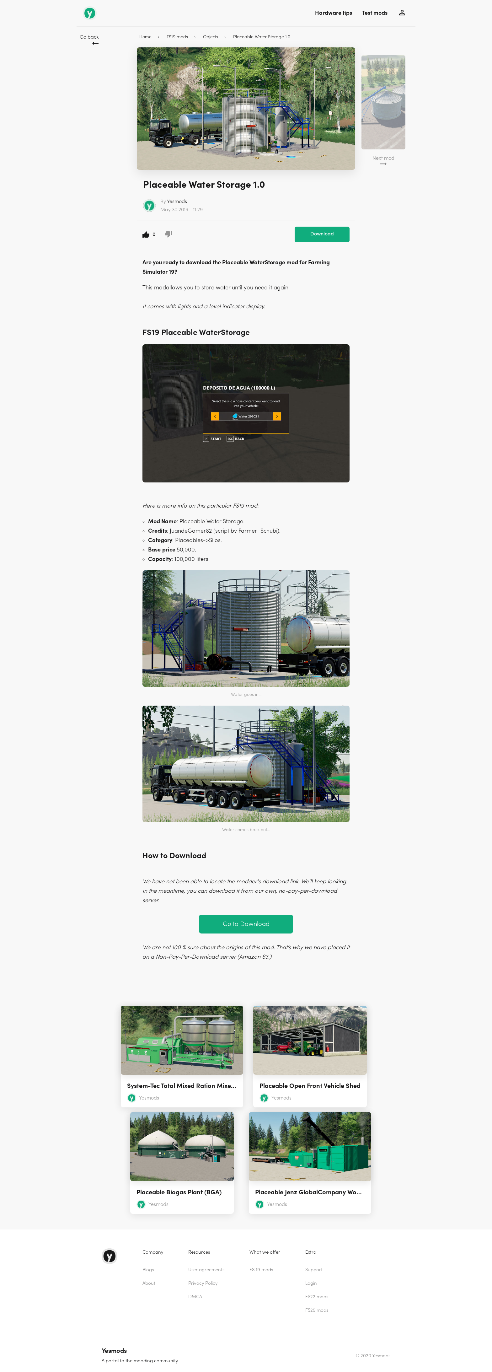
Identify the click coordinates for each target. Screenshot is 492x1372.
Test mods (375, 13)
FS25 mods (316, 1310)
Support (314, 1269)
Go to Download (246, 924)
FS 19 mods (261, 1269)
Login (311, 1283)
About (148, 1283)
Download (322, 234)
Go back (89, 37)
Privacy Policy (202, 1283)
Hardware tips (333, 13)
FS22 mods (316, 1296)
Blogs (148, 1269)
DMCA (195, 1296)
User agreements (206, 1269)
